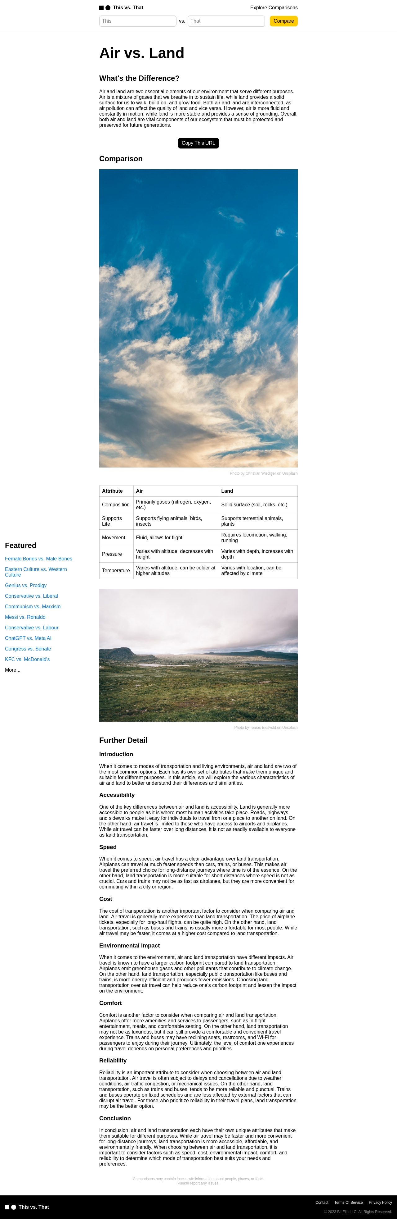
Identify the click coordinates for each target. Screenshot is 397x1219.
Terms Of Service (348, 1202)
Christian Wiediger (261, 473)
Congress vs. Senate (28, 648)
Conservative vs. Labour (32, 627)
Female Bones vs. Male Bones (38, 558)
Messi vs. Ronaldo (25, 617)
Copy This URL (198, 143)
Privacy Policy (380, 1202)
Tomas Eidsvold (263, 727)
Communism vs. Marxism (33, 606)
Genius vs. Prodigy (26, 585)
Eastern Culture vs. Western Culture (36, 572)
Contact (321, 1202)
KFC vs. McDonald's (27, 659)
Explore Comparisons (274, 7)
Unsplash (290, 473)
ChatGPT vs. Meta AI (28, 638)
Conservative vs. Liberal (31, 596)
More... (12, 670)
